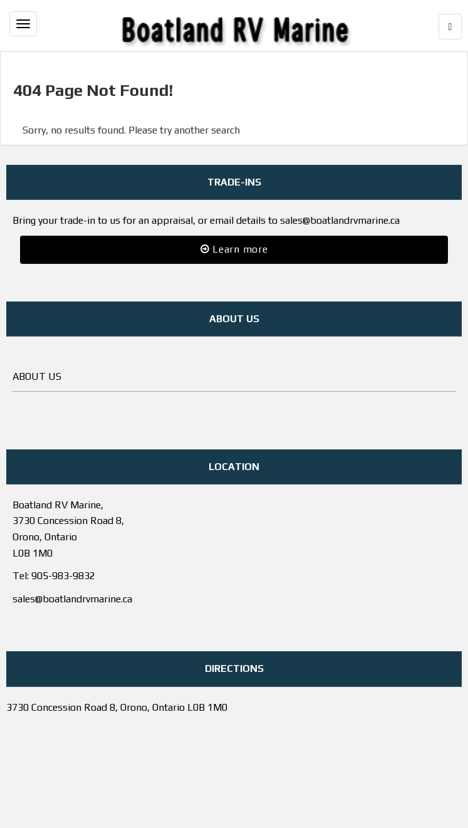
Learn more (234, 249)
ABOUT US (37, 376)
